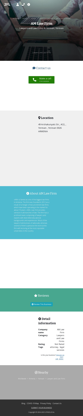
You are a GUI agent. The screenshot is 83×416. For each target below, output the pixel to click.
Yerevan (33, 18)
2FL (7, 4)
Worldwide (16, 18)
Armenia (25, 18)
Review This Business (41, 304)
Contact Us (57, 403)
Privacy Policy (46, 403)
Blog (24, 403)
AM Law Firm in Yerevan (63, 18)
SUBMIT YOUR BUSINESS (41, 408)
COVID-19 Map (33, 403)
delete (61, 359)
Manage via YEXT (60, 356)
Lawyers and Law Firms (46, 18)
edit (57, 359)
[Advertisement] (41, 40)
